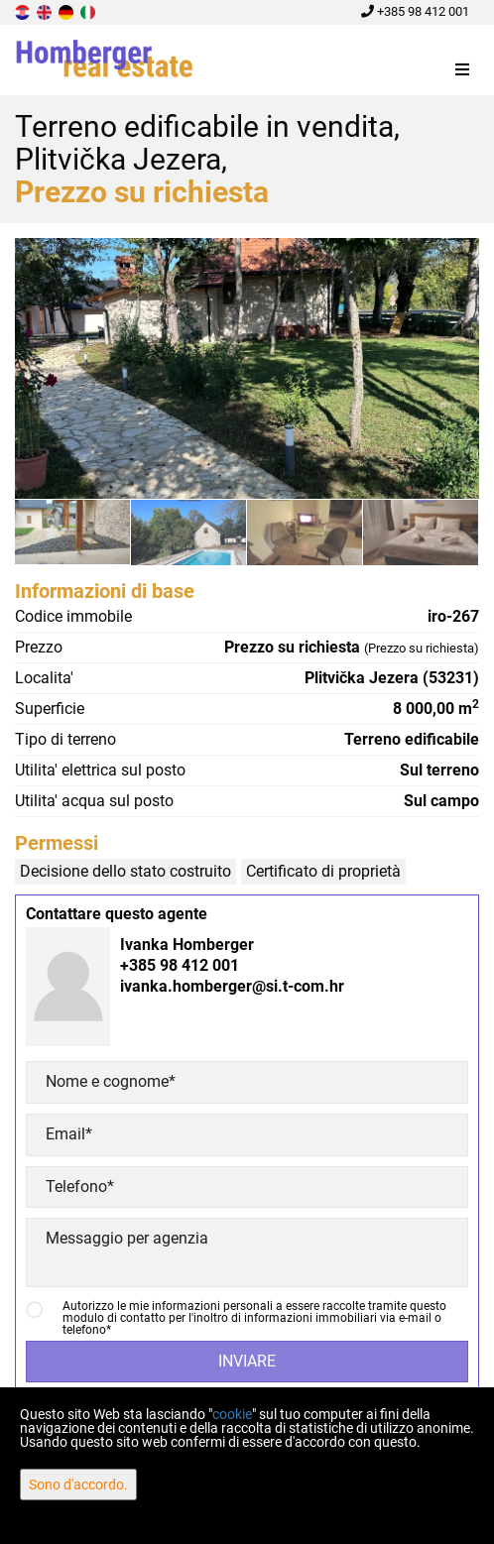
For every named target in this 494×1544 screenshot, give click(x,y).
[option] (73, 531)
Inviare (247, 1361)
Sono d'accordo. (78, 1484)
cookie (232, 1414)
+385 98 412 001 (415, 11)
